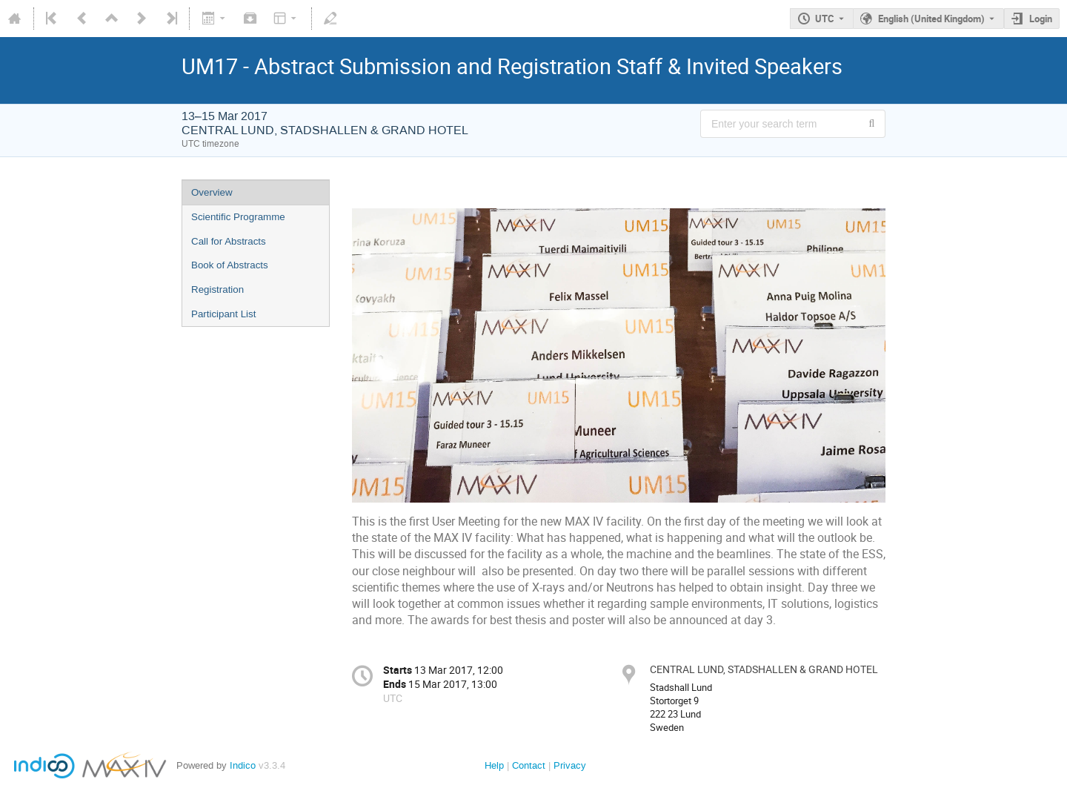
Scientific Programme (238, 216)
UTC (824, 18)
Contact (528, 765)
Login (1040, 18)
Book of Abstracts (229, 265)
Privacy (570, 765)
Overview (212, 192)
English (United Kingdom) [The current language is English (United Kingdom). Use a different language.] (931, 18)
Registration (217, 289)
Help (494, 765)
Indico (243, 765)
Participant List (223, 313)
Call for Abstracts (228, 241)
